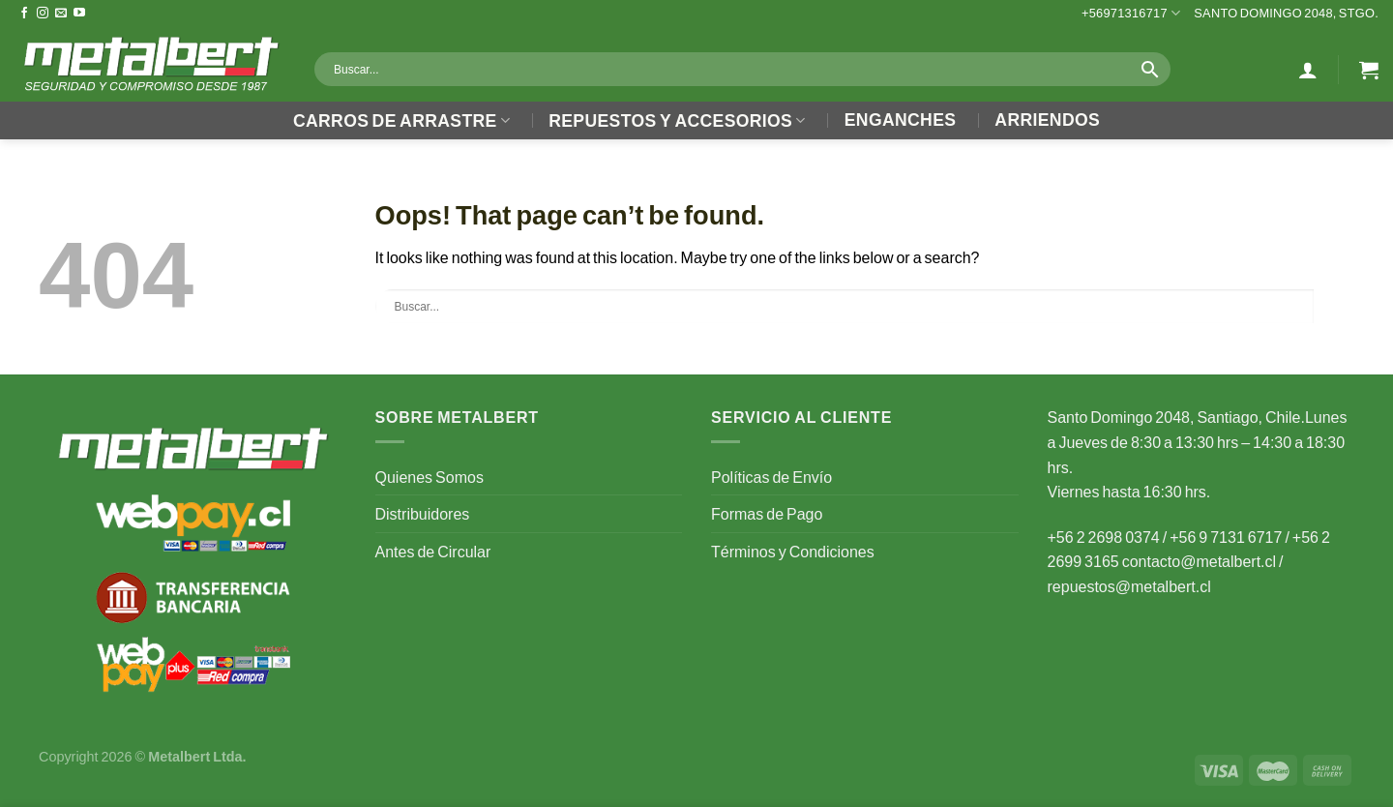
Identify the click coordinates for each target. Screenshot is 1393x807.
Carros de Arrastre (401, 120)
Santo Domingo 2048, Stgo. (1286, 12)
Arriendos (1047, 119)
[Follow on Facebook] (24, 13)
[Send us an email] (61, 13)
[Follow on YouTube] (79, 13)
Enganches (901, 119)
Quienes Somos (429, 476)
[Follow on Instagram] (42, 13)
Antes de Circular (433, 551)
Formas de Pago (766, 513)
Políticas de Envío (771, 476)
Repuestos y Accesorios (677, 120)
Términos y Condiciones (792, 551)
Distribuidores (422, 513)
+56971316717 (1131, 13)
